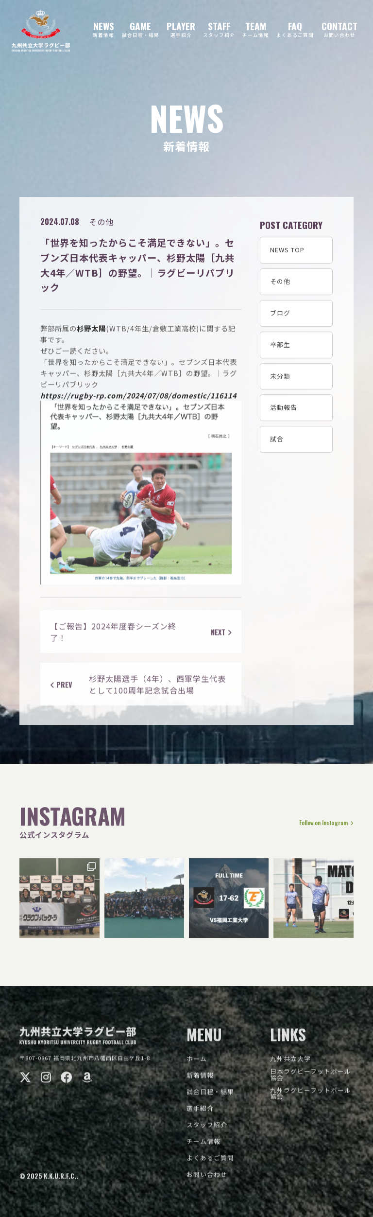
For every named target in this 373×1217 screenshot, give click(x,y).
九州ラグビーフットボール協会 (310, 1098)
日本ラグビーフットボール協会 (310, 1079)
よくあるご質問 (210, 1162)
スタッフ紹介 (206, 1129)
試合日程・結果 (210, 1096)
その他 (280, 282)
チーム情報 (203, 1146)
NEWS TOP (287, 251)
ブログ (280, 313)
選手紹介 (200, 1113)
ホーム (196, 1063)
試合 (277, 439)
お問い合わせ (206, 1179)
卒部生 (280, 345)
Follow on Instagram (318, 827)
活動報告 (283, 408)
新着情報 (200, 1079)
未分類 (280, 377)
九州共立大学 (290, 1063)
